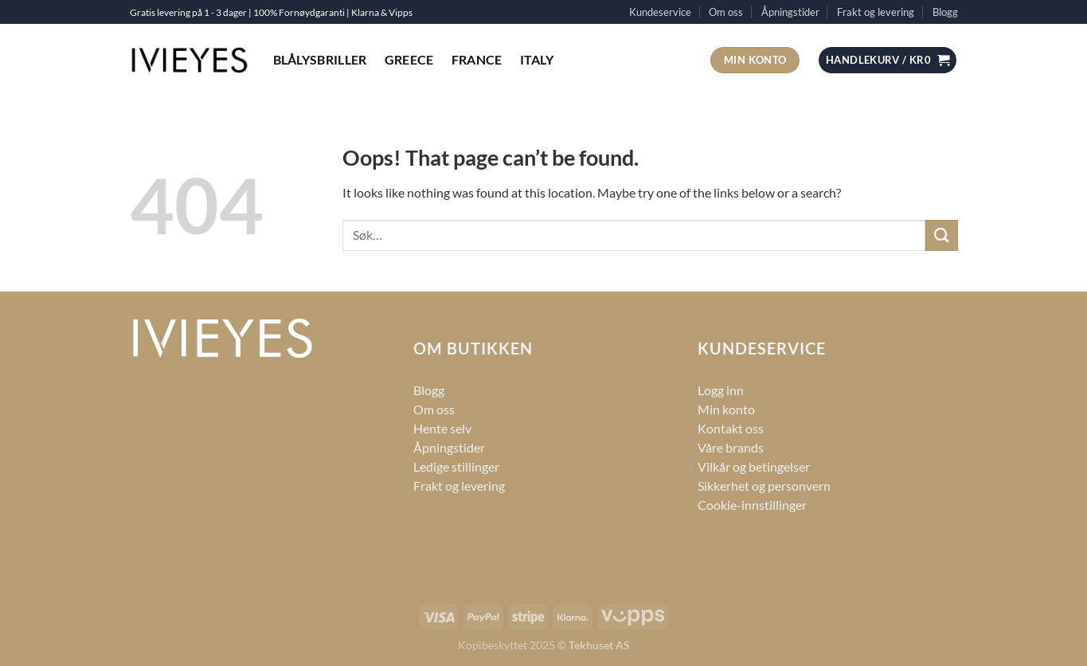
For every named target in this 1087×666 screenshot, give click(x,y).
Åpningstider (790, 12)
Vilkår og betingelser (754, 466)
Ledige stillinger (456, 466)
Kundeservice (660, 12)
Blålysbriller (320, 59)
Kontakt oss (731, 428)
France (477, 59)
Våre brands (731, 447)
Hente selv (442, 428)
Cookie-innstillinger (752, 504)
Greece (409, 59)
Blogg (945, 12)
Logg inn (721, 390)
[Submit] (941, 235)
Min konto (726, 409)
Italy (537, 59)
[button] (887, 60)
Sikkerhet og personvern (764, 485)
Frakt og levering (875, 12)
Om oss (726, 12)
